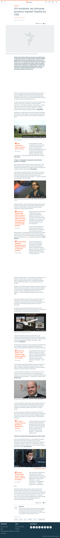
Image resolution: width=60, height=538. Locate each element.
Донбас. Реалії (22, 17)
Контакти (17, 531)
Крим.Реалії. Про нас (19, 526)
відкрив (27, 237)
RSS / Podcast (3, 533)
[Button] (38, 23)
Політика (16, 5)
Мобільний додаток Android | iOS (7, 531)
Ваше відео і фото (4, 526)
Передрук (17, 529)
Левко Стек (16, 17)
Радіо (2, 529)
